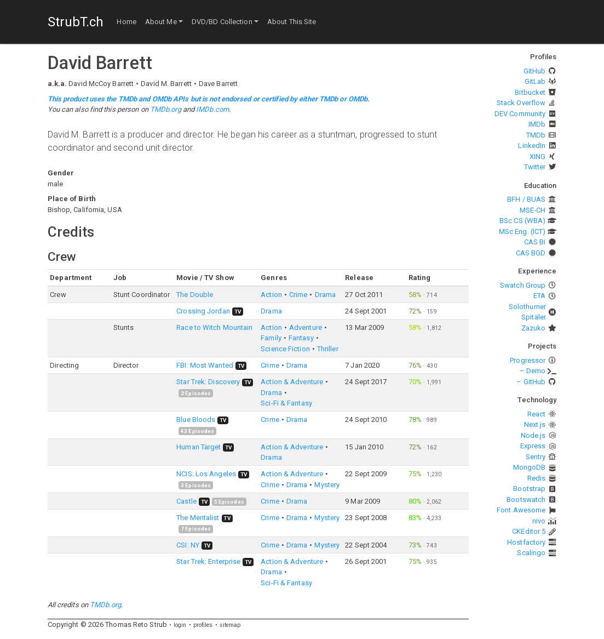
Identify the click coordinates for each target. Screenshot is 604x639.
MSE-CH (533, 210)
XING (537, 156)
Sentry (536, 457)
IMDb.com (212, 109)
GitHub (535, 71)
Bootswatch (526, 499)
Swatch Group (522, 285)
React (536, 414)
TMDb (535, 135)
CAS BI (535, 242)
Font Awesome (521, 510)
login (180, 625)
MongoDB (529, 467)
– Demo (533, 371)
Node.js (533, 435)
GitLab (535, 81)
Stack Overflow (521, 103)
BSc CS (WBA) (522, 220)
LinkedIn (531, 145)
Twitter (535, 167)
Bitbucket (530, 92)
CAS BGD (531, 253)
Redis (536, 478)
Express (533, 446)
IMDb (536, 124)
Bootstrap (529, 488)
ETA (539, 296)
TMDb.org (165, 109)
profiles (203, 625)
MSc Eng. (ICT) (522, 231)
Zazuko (533, 328)
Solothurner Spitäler (527, 312)
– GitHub (530, 382)
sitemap (230, 625)
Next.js (535, 424)
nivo (538, 521)
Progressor (527, 360)
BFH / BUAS (526, 199)
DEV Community (519, 114)
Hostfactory (526, 542)
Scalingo (531, 553)
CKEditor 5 (528, 531)
